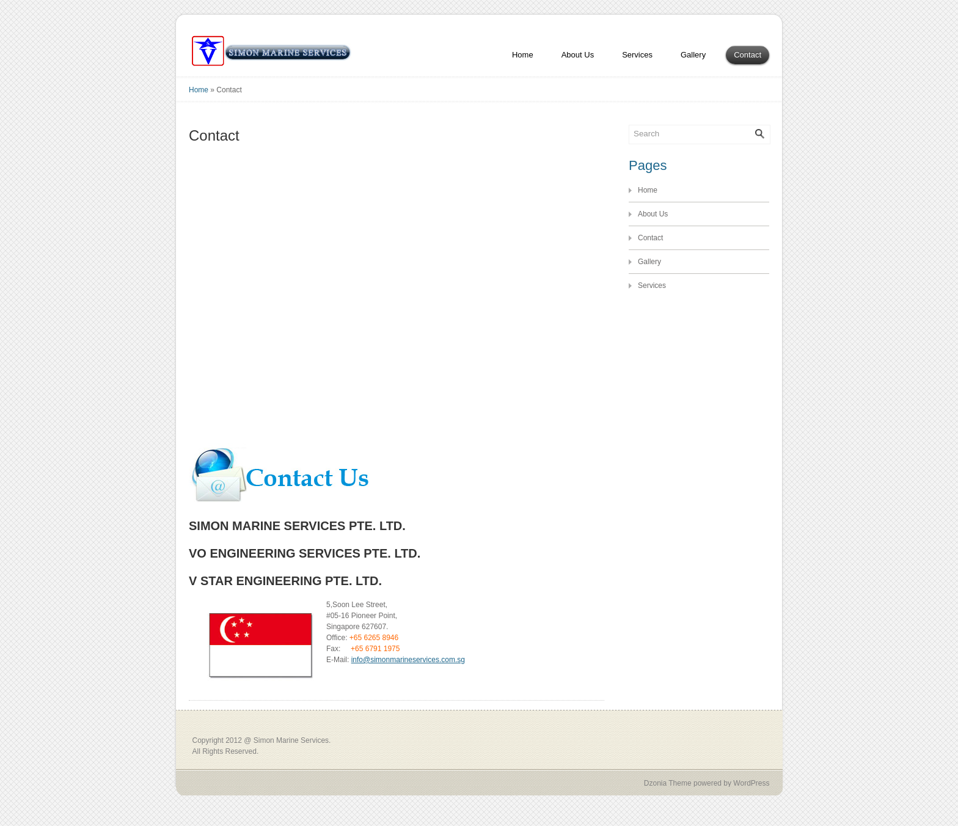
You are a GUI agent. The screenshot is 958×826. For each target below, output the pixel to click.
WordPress (751, 783)
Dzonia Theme (668, 783)
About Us (577, 54)
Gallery (693, 54)
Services (637, 54)
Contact (747, 54)
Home (522, 54)
